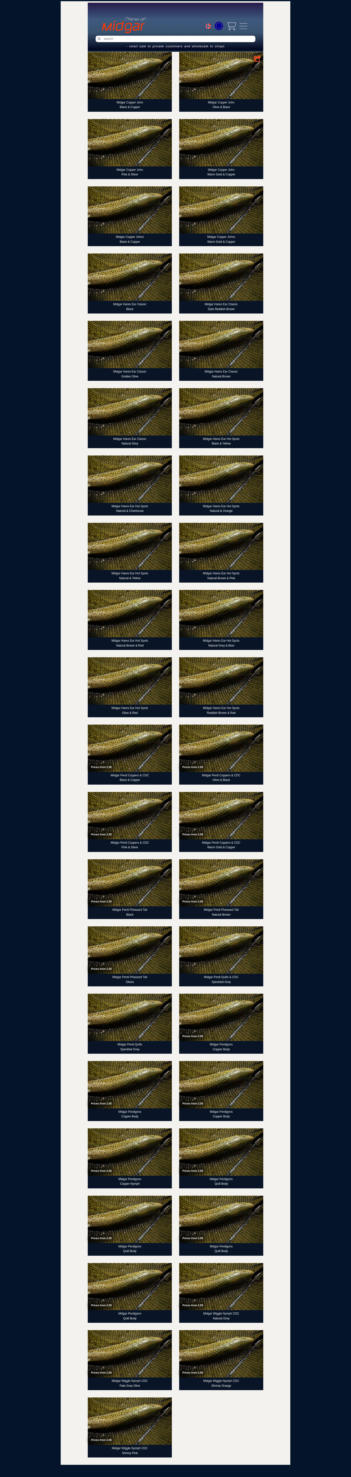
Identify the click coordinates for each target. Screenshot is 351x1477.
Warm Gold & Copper (221, 174)
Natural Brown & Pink (221, 578)
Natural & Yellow (129, 578)
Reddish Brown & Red (221, 713)
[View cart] (231, 26)
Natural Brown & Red (130, 645)
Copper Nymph (130, 1183)
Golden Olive (129, 376)
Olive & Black (221, 107)
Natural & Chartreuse (130, 511)
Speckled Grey (221, 982)
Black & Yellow (221, 443)
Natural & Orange (221, 511)
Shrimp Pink (130, 1453)
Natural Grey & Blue (221, 645)
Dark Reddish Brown (221, 309)
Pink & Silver (130, 174)
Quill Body (221, 1183)
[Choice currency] (218, 25)
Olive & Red (130, 713)
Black (129, 309)
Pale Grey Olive (130, 1385)
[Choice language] (208, 26)
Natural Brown (221, 376)
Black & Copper (130, 107)
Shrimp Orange (221, 1385)
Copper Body (221, 1049)
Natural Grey (130, 443)
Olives (130, 982)
